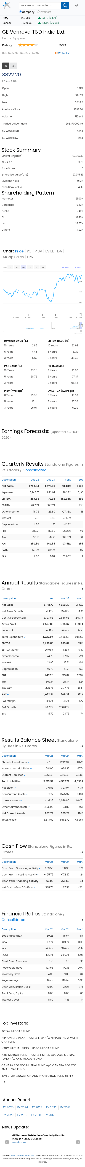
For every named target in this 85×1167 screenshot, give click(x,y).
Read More (19, 1142)
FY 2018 (36, 1115)
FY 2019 (22, 1115)
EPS (30, 256)
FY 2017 (50, 1115)
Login (76, 5)
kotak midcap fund (15, 1031)
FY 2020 (8, 1115)
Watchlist (64, 53)
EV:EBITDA (53, 251)
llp (3, 1082)
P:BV (38, 251)
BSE (14, 66)
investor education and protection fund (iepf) (37, 1076)
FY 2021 (65, 1107)
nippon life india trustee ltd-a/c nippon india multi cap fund (39, 1040)
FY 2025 (8, 1107)
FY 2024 (22, 1107)
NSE (6, 66)
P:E (29, 251)
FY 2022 (51, 1107)
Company (28, 12)
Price (19, 251)
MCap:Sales (13, 256)
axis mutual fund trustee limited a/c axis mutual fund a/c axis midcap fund (38, 1057)
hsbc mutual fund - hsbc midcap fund (30, 1048)
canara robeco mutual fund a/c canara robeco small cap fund (38, 1067)
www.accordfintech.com (22, 1155)
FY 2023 (37, 1107)
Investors (45, 12)
